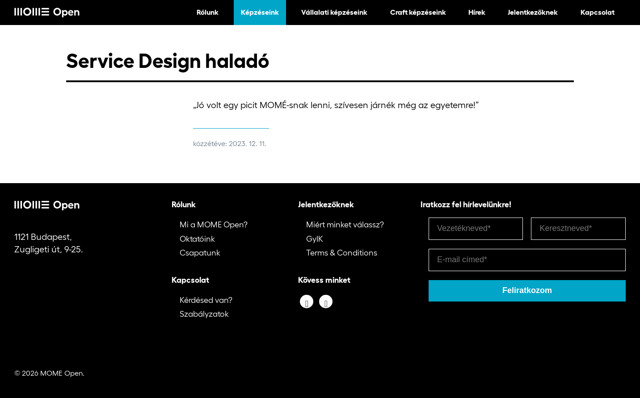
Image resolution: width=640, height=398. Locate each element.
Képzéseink (260, 12)
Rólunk (208, 12)
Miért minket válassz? (345, 224)
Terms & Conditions (341, 252)
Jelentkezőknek (533, 12)
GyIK (314, 239)
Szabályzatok (204, 314)
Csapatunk (200, 252)
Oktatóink (197, 239)
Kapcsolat (598, 12)
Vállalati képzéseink (334, 12)
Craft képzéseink (418, 12)
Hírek (476, 12)
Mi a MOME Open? (214, 224)
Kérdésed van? (206, 300)
